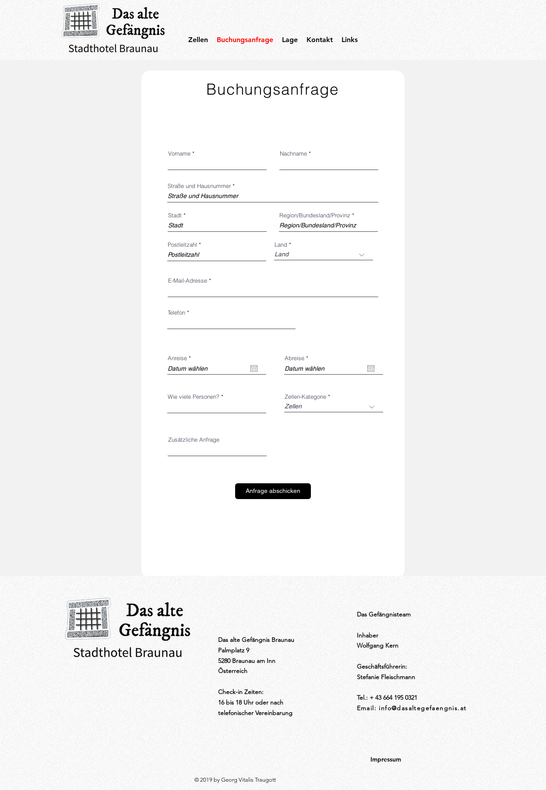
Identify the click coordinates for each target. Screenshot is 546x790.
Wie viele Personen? (193, 397)
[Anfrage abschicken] (273, 491)
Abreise (298, 358)
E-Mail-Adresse (187, 280)
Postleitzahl (182, 245)
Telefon (176, 312)
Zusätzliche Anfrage (193, 440)
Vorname (179, 153)
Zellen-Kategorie (305, 397)
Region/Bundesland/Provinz (314, 215)
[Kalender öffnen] (253, 368)
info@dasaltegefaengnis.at (422, 708)
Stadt (175, 215)
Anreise (181, 358)
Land (281, 245)
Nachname (293, 153)
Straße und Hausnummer (199, 186)
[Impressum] (386, 760)
